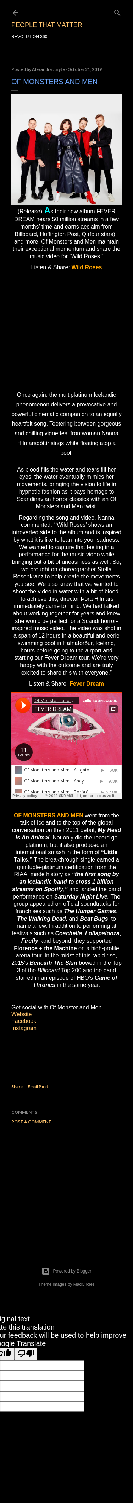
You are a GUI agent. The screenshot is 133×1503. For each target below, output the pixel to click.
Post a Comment (31, 1121)
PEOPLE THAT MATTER (46, 24)
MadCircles (84, 1284)
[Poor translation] (26, 1354)
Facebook (23, 1021)
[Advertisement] (66, 1186)
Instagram (24, 1028)
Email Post (38, 1086)
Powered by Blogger (66, 1271)
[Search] (117, 11)
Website (21, 1014)
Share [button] (17, 1086)
